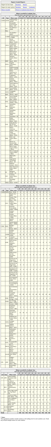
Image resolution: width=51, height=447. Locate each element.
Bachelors (18, 4)
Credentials (32, 7)
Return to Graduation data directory (25, 9)
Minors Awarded (5, 9)
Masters (25, 4)
